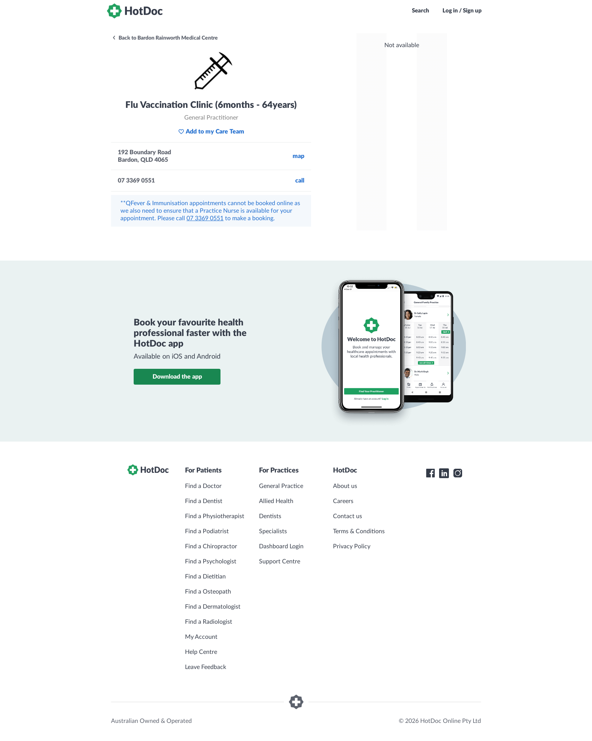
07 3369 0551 (205, 218)
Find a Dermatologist (212, 607)
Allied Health (276, 501)
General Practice (281, 486)
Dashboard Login (281, 546)
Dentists (270, 516)
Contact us (347, 516)
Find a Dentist (203, 501)
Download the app (177, 377)
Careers (343, 501)
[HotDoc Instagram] (457, 473)
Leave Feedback (205, 667)
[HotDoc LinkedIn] (444, 473)
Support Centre (279, 561)
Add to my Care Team (211, 132)
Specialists (273, 531)
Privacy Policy (351, 546)
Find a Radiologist (208, 622)
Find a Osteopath (208, 592)
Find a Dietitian (205, 577)
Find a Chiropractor (211, 546)
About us (345, 486)
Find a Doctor (203, 486)
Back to (165, 38)
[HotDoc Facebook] (430, 473)
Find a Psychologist (210, 561)
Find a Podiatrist (207, 531)
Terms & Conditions (359, 531)
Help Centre (201, 652)
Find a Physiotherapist (214, 516)
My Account (201, 637)
